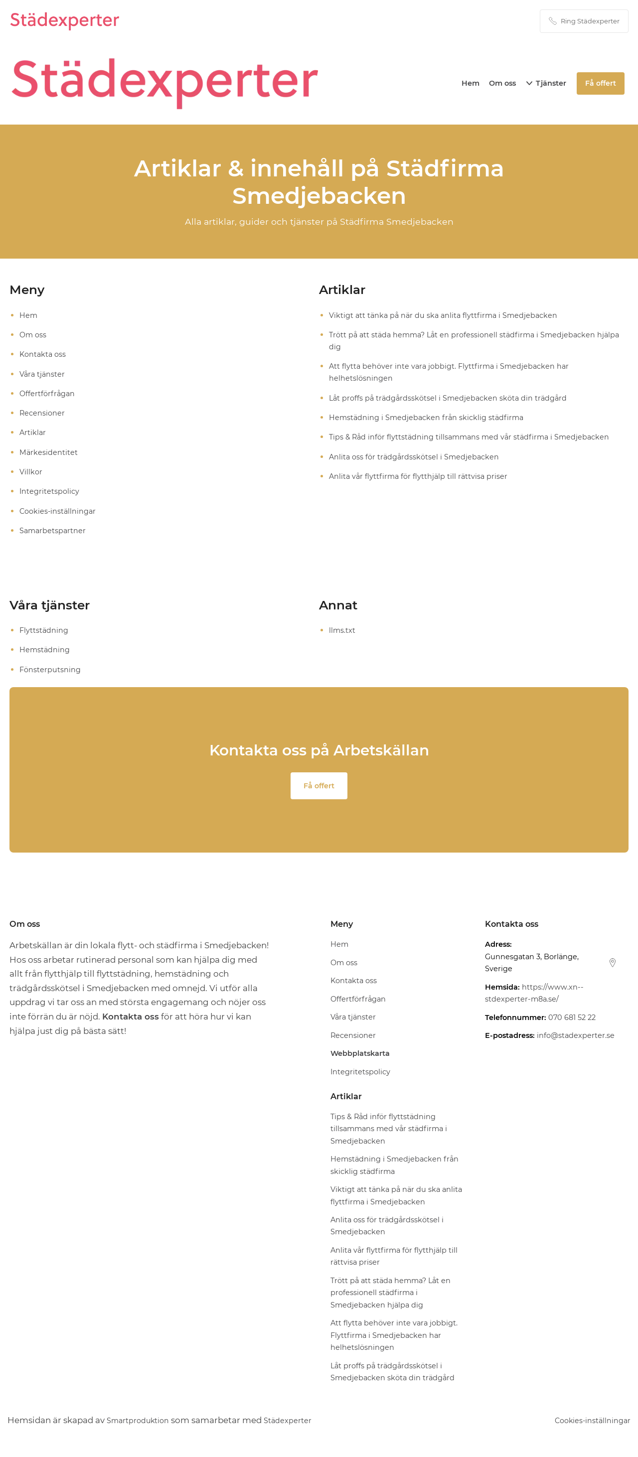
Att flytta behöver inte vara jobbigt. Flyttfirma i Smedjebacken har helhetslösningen (452, 372)
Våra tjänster (43, 374)
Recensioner (42, 413)
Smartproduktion (143, 1422)
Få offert (319, 786)
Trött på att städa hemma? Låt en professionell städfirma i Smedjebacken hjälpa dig (467, 340)
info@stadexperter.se (576, 1036)
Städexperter (302, 1422)
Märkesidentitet (49, 452)
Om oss (503, 83)
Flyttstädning (44, 630)
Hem (471, 83)
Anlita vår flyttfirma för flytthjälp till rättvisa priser (420, 476)
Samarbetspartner (53, 530)
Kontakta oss (43, 354)
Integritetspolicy (50, 491)
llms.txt (342, 630)
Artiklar (33, 432)
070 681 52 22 (572, 1019)
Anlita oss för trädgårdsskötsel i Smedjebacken (416, 456)
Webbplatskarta (360, 1054)
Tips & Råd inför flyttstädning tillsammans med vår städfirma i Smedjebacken (473, 437)
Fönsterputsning (50, 669)
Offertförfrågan (48, 393)
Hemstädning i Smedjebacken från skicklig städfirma (428, 418)
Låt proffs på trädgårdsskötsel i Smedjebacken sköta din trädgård (451, 398)
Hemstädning (45, 650)
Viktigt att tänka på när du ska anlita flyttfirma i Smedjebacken (446, 315)
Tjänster (552, 83)
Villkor (31, 472)
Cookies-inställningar (59, 511)
